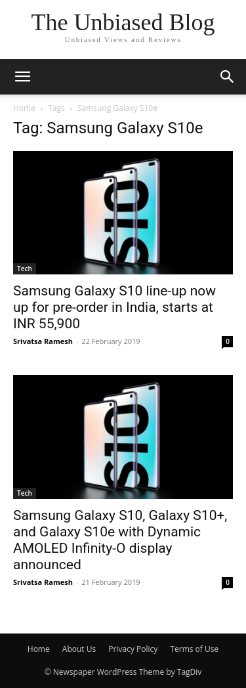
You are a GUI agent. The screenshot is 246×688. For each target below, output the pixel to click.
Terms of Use (194, 649)
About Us (79, 649)
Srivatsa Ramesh (43, 341)
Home (24, 108)
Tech (24, 268)
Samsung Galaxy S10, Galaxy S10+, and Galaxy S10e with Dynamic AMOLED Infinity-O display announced (120, 539)
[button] (22, 77)
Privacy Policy (132, 649)
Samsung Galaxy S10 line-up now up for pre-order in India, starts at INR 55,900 (114, 307)
